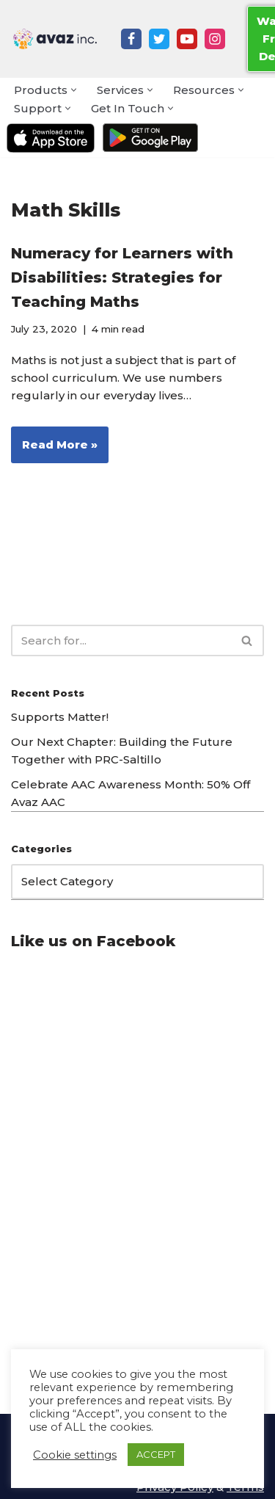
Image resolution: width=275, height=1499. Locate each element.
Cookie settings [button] (75, 1455)
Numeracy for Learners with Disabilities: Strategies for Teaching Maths (122, 277)
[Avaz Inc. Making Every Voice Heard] (55, 39)
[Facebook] (131, 39)
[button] (73, 89)
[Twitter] (159, 39)
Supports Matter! (60, 717)
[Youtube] (187, 39)
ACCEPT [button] (155, 1454)
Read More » (54, 449)
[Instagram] (215, 39)
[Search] (121, 640)
